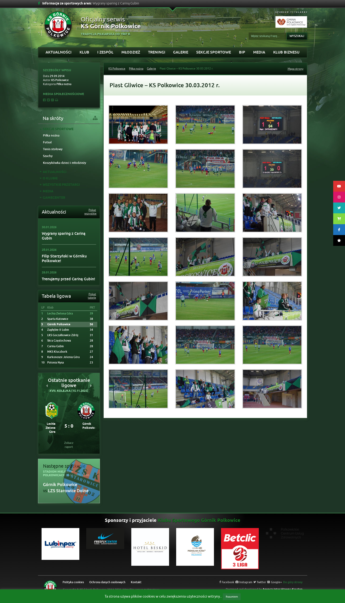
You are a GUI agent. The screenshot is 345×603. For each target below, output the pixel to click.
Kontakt (136, 582)
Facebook (226, 582)
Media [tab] (46, 191)
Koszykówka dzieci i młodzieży (64, 163)
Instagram (243, 582)
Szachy (48, 156)
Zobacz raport (68, 445)
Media (259, 52)
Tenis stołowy (53, 149)
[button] (47, 385)
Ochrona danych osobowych (107, 582)
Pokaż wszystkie (90, 211)
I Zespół (105, 52)
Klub (84, 52)
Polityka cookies (73, 582)
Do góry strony (292, 582)
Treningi (156, 52)
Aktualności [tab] (53, 172)
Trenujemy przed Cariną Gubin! (68, 279)
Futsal (47, 142)
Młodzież (130, 52)
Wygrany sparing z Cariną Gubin (63, 236)
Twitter (259, 582)
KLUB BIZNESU (286, 52)
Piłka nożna (51, 135)
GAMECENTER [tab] (52, 198)
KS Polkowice (116, 68)
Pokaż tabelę (92, 296)
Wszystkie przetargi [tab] (60, 185)
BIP (242, 52)
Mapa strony (295, 69)
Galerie (180, 52)
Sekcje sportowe (213, 52)
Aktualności (59, 52)
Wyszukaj (297, 36)
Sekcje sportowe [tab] (56, 129)
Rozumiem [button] (232, 596)
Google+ (274, 582)
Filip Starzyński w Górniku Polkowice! (64, 258)
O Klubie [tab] (49, 178)
